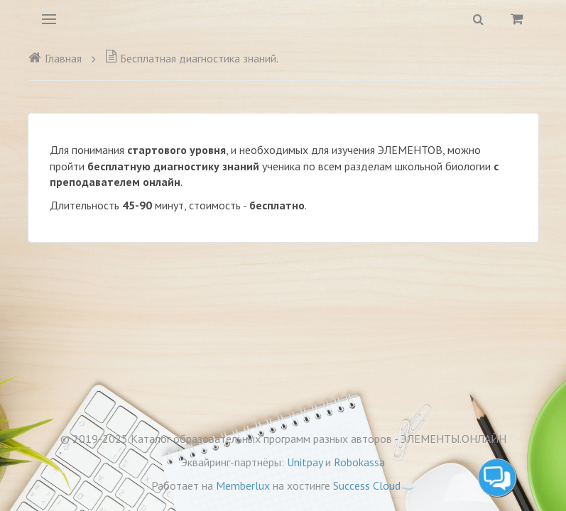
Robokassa (359, 462)
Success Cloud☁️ (374, 485)
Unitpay (304, 462)
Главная (55, 58)
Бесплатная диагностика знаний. (191, 58)
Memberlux (243, 485)
